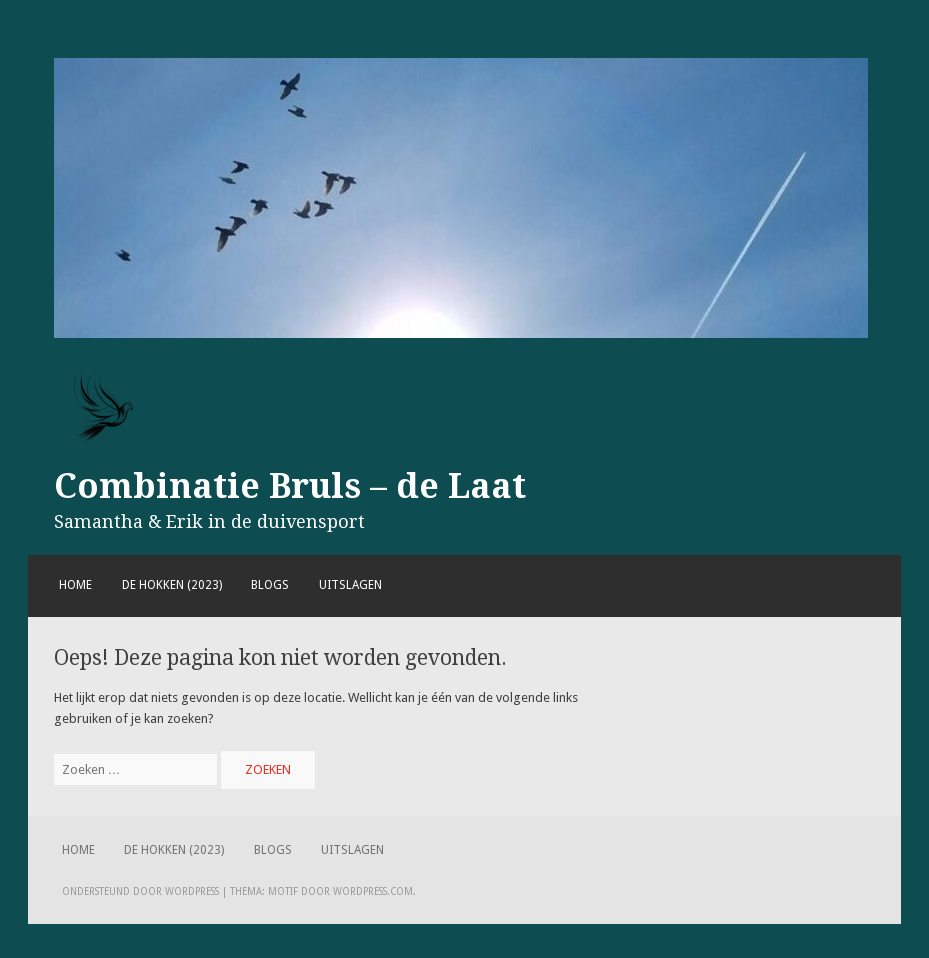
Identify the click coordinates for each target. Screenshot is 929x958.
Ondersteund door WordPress (140, 891)
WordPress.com (373, 891)
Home (75, 585)
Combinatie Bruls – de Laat (290, 486)
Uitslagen (350, 585)
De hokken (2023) (172, 585)
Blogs (270, 585)
